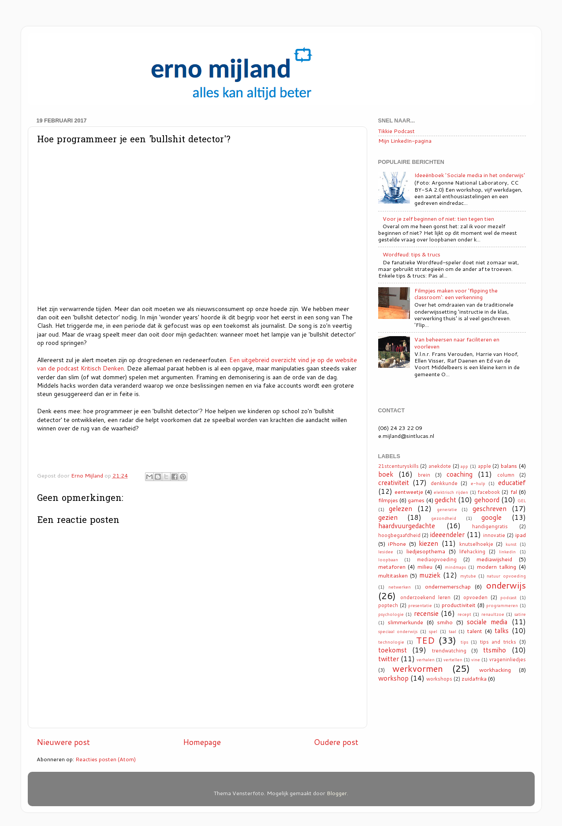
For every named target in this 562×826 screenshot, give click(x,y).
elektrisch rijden (451, 492)
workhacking (495, 670)
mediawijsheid (494, 559)
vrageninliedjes (507, 659)
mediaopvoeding (437, 559)
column (505, 474)
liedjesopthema (425, 551)
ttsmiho (494, 650)
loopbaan (388, 559)
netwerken (399, 587)
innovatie (494, 535)
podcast (508, 597)
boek (385, 474)
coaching (460, 474)
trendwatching (449, 650)
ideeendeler (447, 534)
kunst (511, 544)
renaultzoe (492, 614)
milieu (424, 566)
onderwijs (506, 585)
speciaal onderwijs (398, 631)
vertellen (452, 659)
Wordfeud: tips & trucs (411, 254)
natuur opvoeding (506, 576)
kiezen (428, 543)
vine (475, 659)
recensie (426, 613)
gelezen (400, 508)
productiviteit (459, 605)
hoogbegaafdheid (399, 535)
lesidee (385, 551)
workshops (439, 678)
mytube (468, 576)
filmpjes (388, 500)
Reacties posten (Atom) (105, 759)
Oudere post (336, 742)
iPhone (397, 544)
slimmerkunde (405, 622)
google (491, 517)
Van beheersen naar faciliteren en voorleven (456, 342)
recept (464, 614)
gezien (388, 517)
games (416, 500)
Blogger (337, 793)
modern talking (496, 566)
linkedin (507, 551)
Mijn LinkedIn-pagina (405, 140)
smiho (445, 622)
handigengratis (490, 526)
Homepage (202, 742)
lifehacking (472, 551)
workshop (393, 678)
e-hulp (478, 483)
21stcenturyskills (398, 466)
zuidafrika (474, 678)
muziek (429, 575)
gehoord (486, 499)
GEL (521, 500)
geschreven (489, 508)
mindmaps (455, 567)
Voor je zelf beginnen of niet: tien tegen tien (438, 218)
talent (474, 631)
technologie (391, 642)
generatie (447, 509)
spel (433, 631)
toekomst (392, 650)
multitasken (393, 575)
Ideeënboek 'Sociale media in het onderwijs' (469, 175)
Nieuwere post (63, 742)
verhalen (426, 659)
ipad (520, 535)
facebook (489, 492)
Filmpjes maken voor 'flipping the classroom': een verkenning (456, 293)
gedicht (445, 499)
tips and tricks (498, 641)
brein (424, 474)
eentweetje (409, 492)
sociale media (487, 621)
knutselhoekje (476, 544)
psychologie (391, 614)
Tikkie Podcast (396, 131)
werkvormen (417, 668)
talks (502, 630)
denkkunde (444, 483)
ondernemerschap (448, 586)
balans (509, 466)
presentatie (420, 605)
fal (513, 492)
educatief (512, 482)
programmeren (502, 605)
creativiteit (393, 482)
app (464, 466)
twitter (388, 658)
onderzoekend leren (425, 597)
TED (425, 640)
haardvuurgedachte (406, 525)
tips (464, 642)
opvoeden (475, 597)
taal (452, 631)
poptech (388, 605)
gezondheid (443, 518)
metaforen (392, 566)
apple (484, 466)
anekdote (439, 466)
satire (520, 614)
